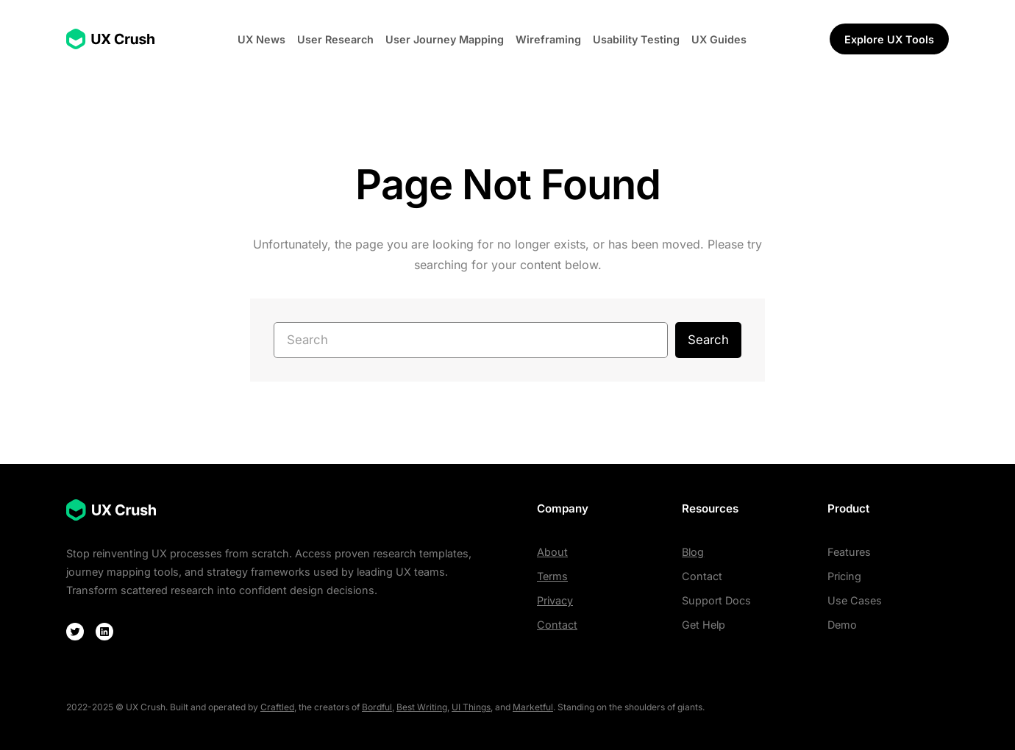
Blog (693, 552)
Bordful (377, 706)
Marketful (533, 706)
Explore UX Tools (889, 39)
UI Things (471, 706)
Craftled (277, 706)
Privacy (555, 600)
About (552, 552)
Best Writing (421, 706)
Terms (552, 576)
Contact (557, 624)
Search (708, 339)
